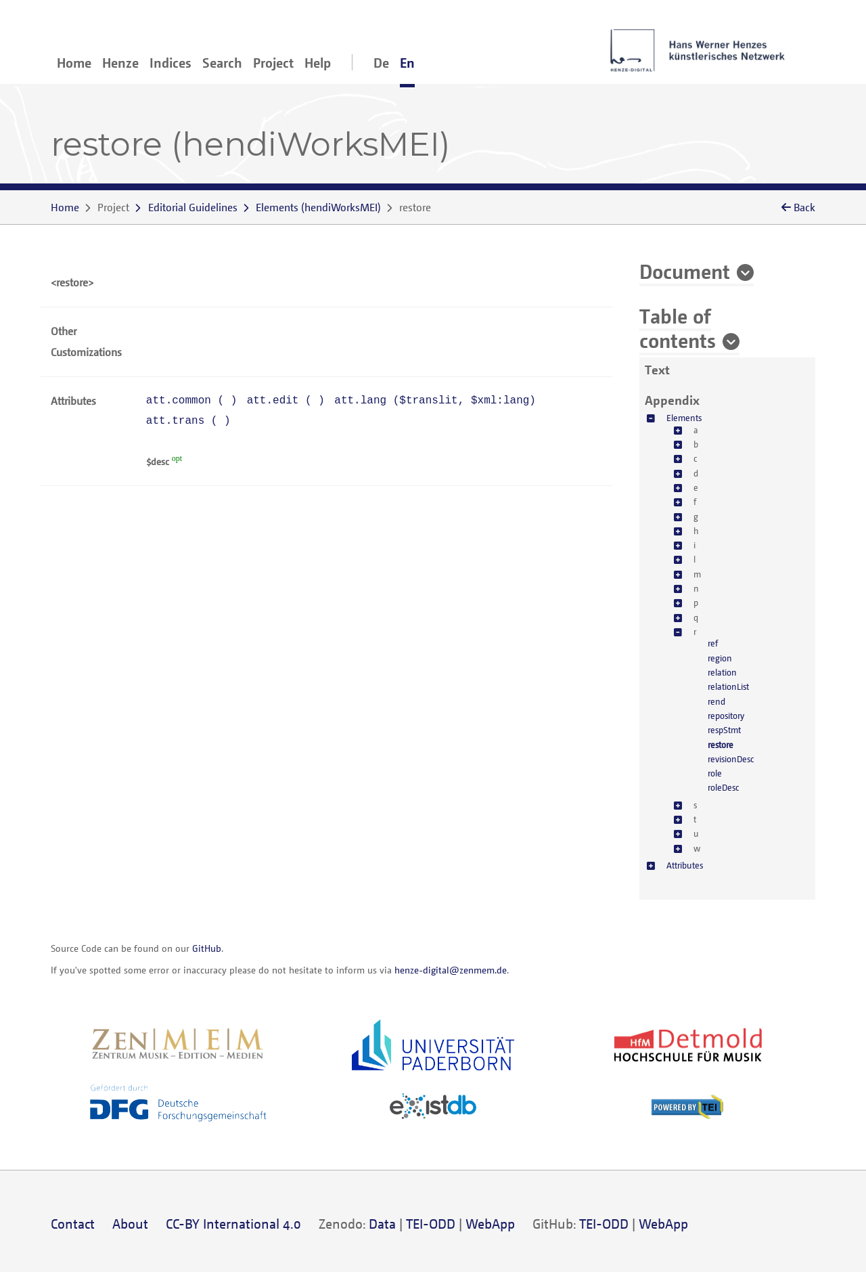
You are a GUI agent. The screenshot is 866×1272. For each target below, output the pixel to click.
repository (726, 715)
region (720, 658)
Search (222, 62)
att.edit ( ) (286, 401)
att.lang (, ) (435, 401)
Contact (73, 1223)
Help (317, 62)
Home (74, 62)
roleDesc (723, 787)
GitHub (206, 948)
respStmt (724, 729)
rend (716, 701)
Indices (170, 62)
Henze (120, 62)
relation (722, 672)
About (130, 1223)
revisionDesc (731, 758)
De (381, 62)
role (715, 773)
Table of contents (677, 328)
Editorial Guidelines (192, 207)
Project (273, 62)
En (407, 62)
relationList (728, 686)
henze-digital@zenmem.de (450, 969)
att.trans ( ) (188, 421)
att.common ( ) (191, 401)
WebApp (490, 1223)
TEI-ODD (430, 1223)
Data (382, 1223)
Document (684, 271)
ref (713, 643)
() (318, 207)
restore (720, 744)
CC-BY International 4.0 (233, 1223)
